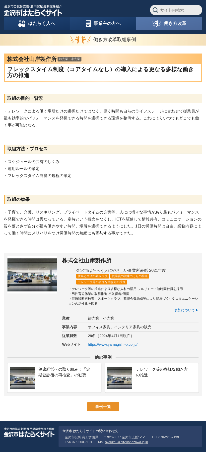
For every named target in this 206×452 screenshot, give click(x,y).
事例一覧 (103, 406)
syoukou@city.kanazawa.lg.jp (126, 442)
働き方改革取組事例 (114, 39)
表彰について (184, 310)
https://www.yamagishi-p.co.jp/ (112, 344)
